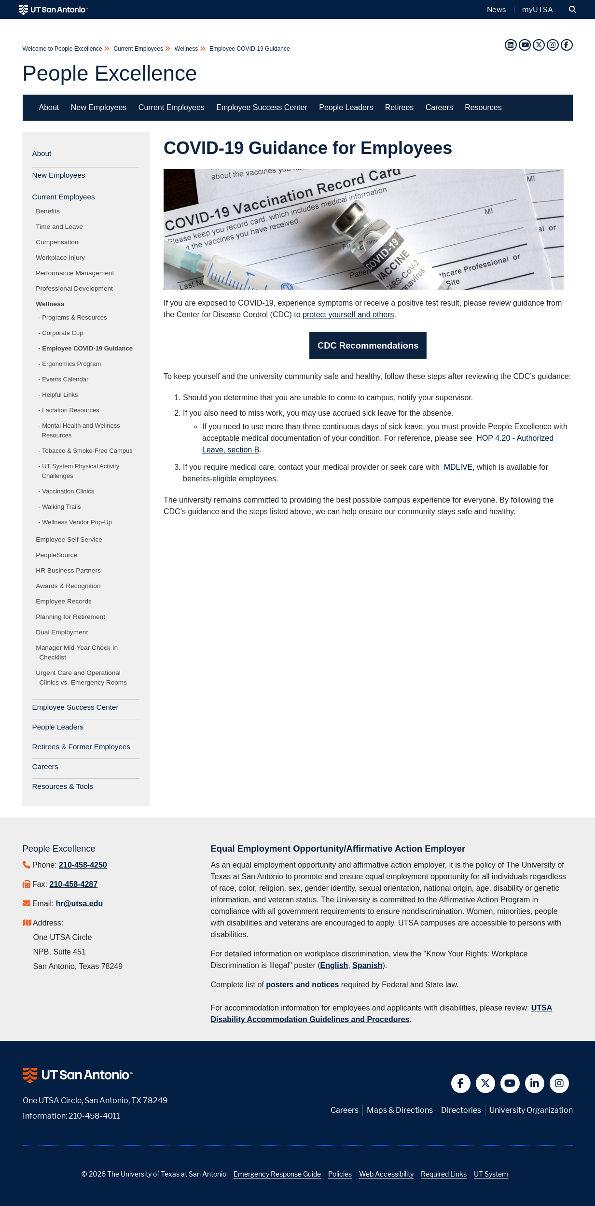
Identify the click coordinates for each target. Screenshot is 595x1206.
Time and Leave (61, 226)
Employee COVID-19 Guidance (249, 48)
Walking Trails (61, 506)
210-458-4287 (74, 884)
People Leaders (346, 107)
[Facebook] (566, 45)
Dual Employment (64, 632)
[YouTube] (524, 45)
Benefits (50, 211)
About (49, 107)
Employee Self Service (71, 539)
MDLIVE (458, 467)
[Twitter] (540, 45)
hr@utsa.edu (79, 903)
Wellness (186, 48)
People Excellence (110, 73)
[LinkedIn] (510, 45)
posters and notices (302, 985)
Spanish (367, 965)
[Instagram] (554, 45)
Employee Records (66, 601)
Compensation (59, 242)
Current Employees (138, 48)
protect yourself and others (348, 314)
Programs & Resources (74, 317)
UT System (491, 1174)
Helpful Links (60, 394)
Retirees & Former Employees (81, 747)
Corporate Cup (62, 333)
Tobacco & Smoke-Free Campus (87, 450)
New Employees (99, 107)
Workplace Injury (62, 257)
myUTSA (537, 10)
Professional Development (76, 288)
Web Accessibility (386, 1174)
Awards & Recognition (70, 585)
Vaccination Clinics (68, 491)
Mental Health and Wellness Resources (81, 430)
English (334, 965)
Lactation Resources (70, 410)
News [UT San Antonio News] (496, 10)
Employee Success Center (261, 107)
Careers (439, 107)
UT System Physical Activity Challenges (81, 471)
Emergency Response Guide (277, 1174)
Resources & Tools (62, 786)
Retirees (399, 107)
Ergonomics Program (71, 363)
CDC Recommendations (368, 345)
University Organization (531, 1110)
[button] (572, 10)
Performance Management (77, 273)
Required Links (444, 1174)
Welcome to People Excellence (63, 48)
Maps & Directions (400, 1110)
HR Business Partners (70, 570)
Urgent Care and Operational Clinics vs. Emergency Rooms (83, 677)
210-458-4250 (83, 865)
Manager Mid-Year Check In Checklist (79, 652)
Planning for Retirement (72, 616)
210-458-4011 (94, 1116)
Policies (340, 1174)
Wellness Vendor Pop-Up (77, 522)
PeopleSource (59, 555)
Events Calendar (65, 379)
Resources (483, 107)
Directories (461, 1110)
